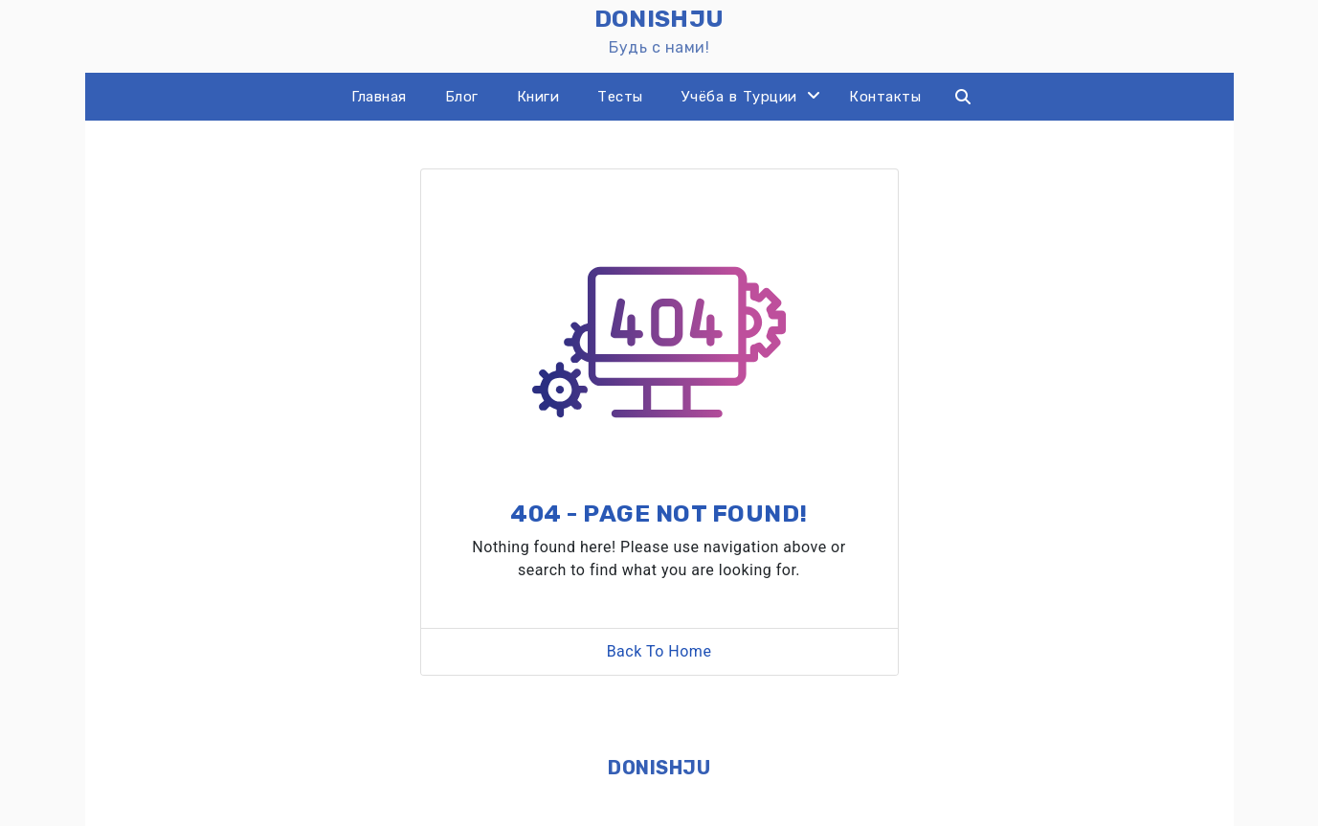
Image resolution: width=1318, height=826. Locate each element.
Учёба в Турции (739, 96)
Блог (462, 96)
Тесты (620, 96)
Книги (538, 96)
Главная (379, 96)
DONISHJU (659, 767)
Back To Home (659, 651)
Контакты (885, 96)
